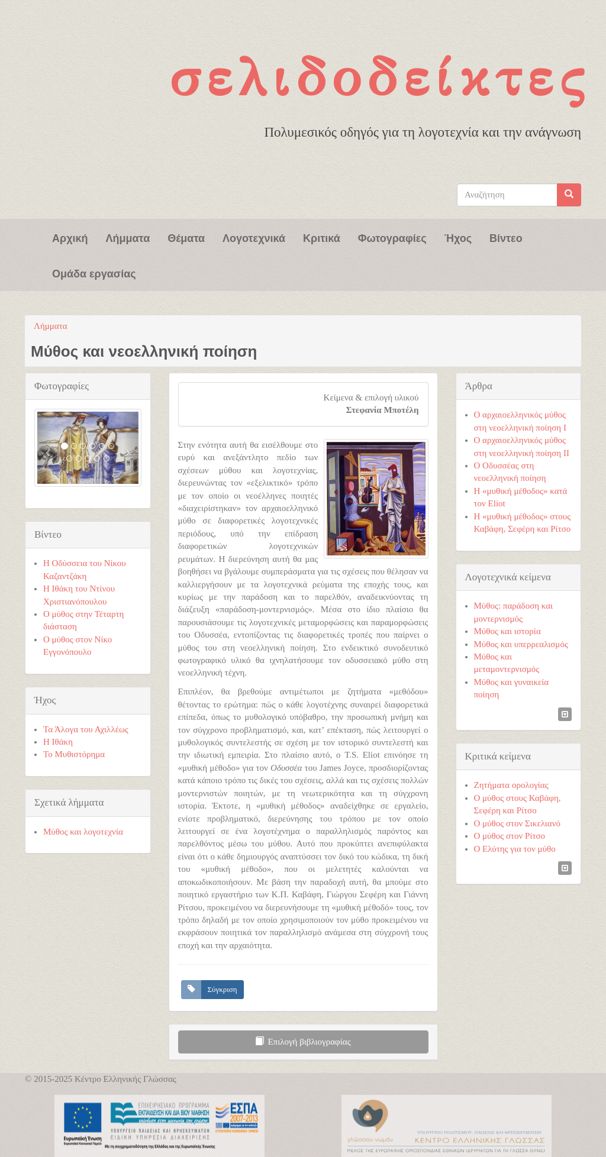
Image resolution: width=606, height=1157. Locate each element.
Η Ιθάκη (58, 741)
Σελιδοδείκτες (379, 76)
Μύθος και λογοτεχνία (83, 831)
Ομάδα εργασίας (94, 273)
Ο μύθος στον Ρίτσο (510, 836)
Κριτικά (321, 237)
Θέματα (186, 237)
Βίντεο (506, 237)
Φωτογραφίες (392, 237)
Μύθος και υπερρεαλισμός (521, 644)
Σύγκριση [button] (222, 989)
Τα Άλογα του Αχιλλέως (85, 729)
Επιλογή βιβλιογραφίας (302, 1041)
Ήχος (458, 237)
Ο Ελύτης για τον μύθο (515, 849)
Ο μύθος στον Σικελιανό (517, 823)
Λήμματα (128, 237)
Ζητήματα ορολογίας (511, 785)
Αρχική (70, 237)
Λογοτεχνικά (254, 237)
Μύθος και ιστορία (507, 631)
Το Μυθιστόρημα (74, 754)
